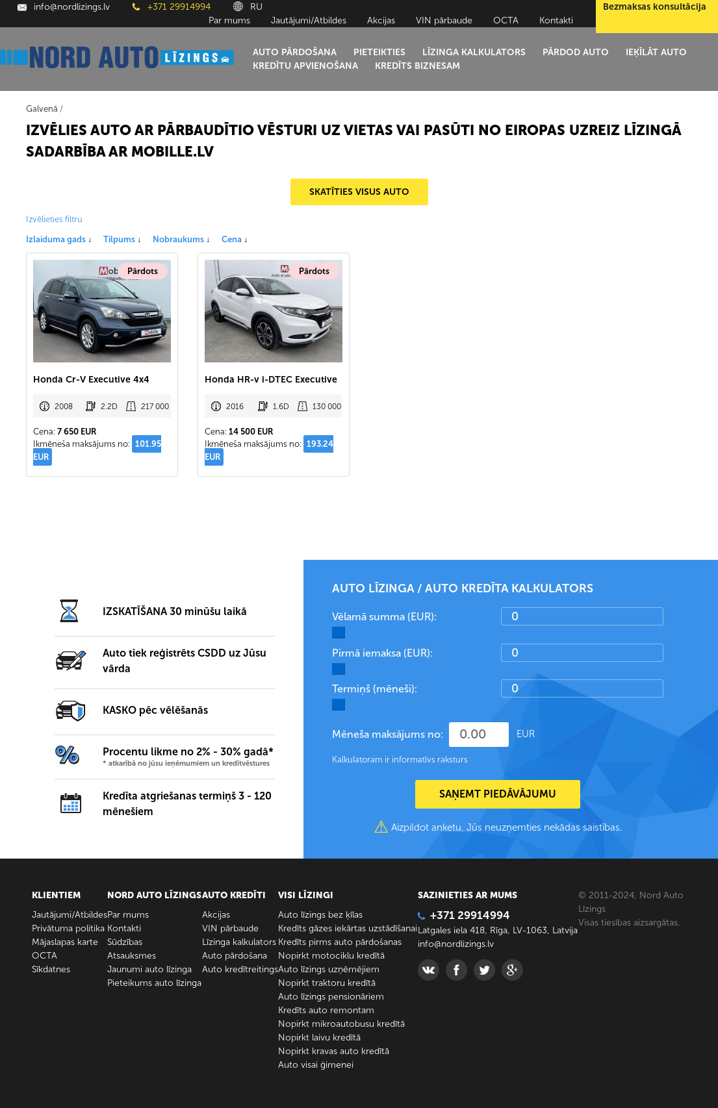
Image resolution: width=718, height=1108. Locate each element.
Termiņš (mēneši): (374, 689)
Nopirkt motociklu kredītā (331, 955)
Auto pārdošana (295, 52)
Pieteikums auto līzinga (154, 982)
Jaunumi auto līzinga (149, 969)
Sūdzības (124, 942)
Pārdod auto (576, 52)
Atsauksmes (131, 955)
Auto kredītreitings (240, 969)
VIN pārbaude (444, 20)
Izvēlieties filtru (54, 219)
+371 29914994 (172, 6)
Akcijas (381, 20)
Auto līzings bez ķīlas (320, 914)
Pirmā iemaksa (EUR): (382, 653)
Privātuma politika (68, 928)
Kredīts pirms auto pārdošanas (340, 942)
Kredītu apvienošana (305, 65)
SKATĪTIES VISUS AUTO (359, 191)
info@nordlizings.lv (64, 6)
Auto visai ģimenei (315, 1064)
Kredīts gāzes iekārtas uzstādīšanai (347, 928)
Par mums (229, 20)
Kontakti (556, 20)
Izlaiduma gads (59, 239)
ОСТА (506, 20)
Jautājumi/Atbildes (308, 20)
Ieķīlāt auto (656, 52)
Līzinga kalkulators (474, 52)
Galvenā (42, 109)
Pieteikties (379, 52)
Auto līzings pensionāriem (331, 996)
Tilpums (122, 239)
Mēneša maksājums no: (387, 734)
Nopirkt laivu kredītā (319, 1037)
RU (248, 6)
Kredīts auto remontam (326, 1010)
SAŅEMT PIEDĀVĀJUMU (497, 794)
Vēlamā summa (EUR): (384, 617)
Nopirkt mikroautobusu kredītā (341, 1023)
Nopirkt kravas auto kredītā (333, 1051)
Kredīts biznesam (417, 65)
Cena (235, 239)
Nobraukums (181, 239)
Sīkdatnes (51, 969)
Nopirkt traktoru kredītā (327, 982)
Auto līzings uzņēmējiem (328, 969)
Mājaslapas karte (65, 942)
